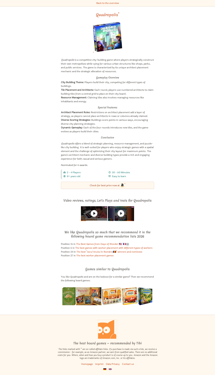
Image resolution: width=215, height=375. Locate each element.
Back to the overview (107, 3)
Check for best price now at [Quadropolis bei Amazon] (107, 185)
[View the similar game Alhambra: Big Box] (111, 296)
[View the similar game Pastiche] (88, 296)
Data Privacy (113, 364)
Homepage (87, 364)
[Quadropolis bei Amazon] (107, 39)
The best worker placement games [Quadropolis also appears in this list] (95, 255)
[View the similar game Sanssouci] (145, 296)
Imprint (99, 364)
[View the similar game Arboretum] (69, 296)
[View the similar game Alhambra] (130, 296)
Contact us (128, 364)
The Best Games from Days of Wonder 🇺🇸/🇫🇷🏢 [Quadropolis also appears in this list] (102, 244)
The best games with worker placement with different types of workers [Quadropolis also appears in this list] (113, 248)
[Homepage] (107, 329)
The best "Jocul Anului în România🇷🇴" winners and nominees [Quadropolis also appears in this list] (109, 252)
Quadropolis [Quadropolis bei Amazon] (107, 14)
